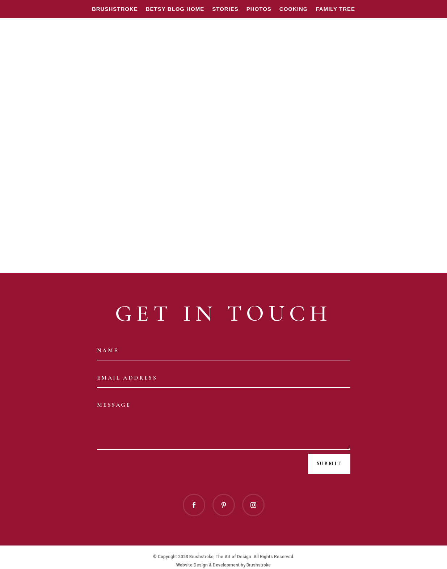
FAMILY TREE (335, 9)
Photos (258, 9)
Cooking (293, 9)
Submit (329, 464)
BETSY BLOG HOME (175, 9)
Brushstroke (115, 9)
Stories (225, 9)
